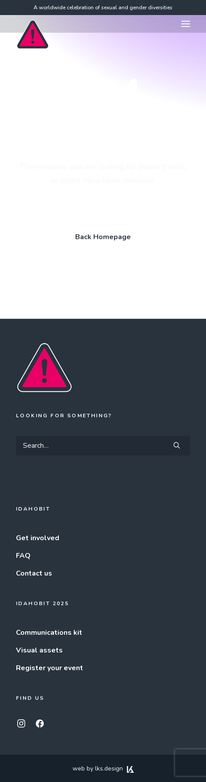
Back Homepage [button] (103, 237)
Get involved (37, 538)
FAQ (23, 556)
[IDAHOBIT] (33, 24)
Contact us (34, 573)
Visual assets (39, 650)
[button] (185, 24)
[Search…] (103, 445)
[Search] (103, 445)
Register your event (49, 668)
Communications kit (49, 632)
